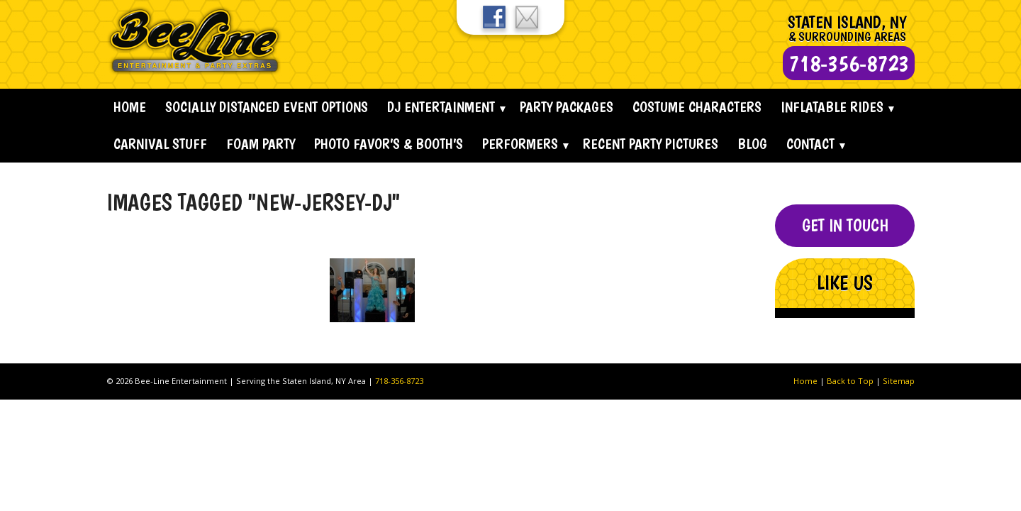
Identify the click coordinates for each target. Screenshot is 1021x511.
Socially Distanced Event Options (266, 107)
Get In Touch (845, 225)
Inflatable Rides (832, 107)
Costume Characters (696, 107)
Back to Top (850, 380)
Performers (520, 144)
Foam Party (260, 144)
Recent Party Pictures (650, 144)
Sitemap (899, 380)
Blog (752, 144)
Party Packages (566, 107)
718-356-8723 (399, 380)
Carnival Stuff (160, 144)
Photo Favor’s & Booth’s (388, 144)
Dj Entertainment (441, 107)
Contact (810, 144)
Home (129, 107)
